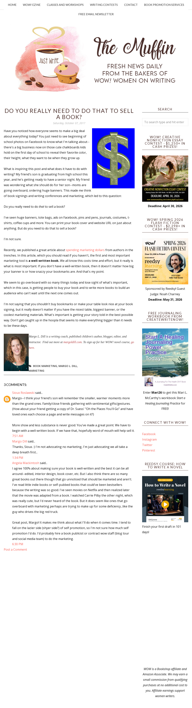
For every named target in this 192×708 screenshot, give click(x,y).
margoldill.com (72, 342)
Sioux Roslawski (23, 393)
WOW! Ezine (31, 4)
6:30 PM (17, 544)
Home (12, 4)
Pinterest (148, 450)
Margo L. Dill (67, 366)
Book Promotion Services (164, 4)
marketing (36, 370)
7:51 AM (17, 436)
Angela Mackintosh (25, 463)
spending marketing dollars (85, 250)
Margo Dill (19, 441)
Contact (131, 4)
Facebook (149, 434)
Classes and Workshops (65, 4)
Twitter (147, 445)
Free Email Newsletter (96, 14)
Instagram (149, 439)
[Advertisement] (165, 600)
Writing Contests (104, 4)
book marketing (45, 366)
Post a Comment (15, 549)
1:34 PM (17, 458)
